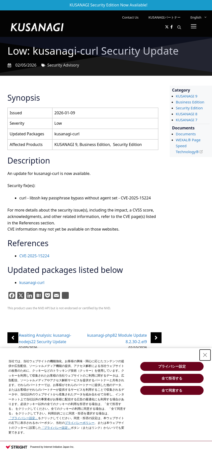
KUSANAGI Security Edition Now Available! (108, 5)
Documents (186, 133)
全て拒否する (172, 378)
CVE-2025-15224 (34, 256)
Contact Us (130, 17)
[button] (179, 27)
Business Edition (190, 101)
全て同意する (172, 390)
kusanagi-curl (31, 282)
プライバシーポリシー (79, 423)
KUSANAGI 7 (186, 119)
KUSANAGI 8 (186, 113)
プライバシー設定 (172, 366)
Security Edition (189, 107)
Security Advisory (63, 65)
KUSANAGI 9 (186, 96)
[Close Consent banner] (205, 355)
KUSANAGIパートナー (164, 17)
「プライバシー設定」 (23, 418)
